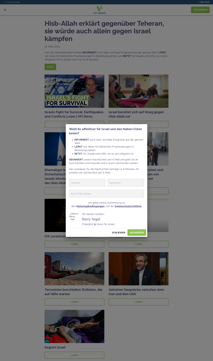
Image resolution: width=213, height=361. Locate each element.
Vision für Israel (11, 2)
